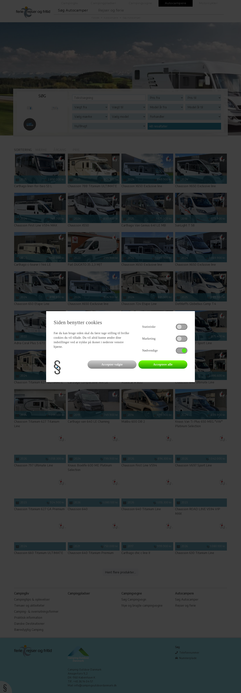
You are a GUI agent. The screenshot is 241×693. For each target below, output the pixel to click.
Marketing (149, 338)
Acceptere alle (162, 364)
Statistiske (149, 326)
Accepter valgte (112, 364)
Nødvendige (150, 350)
